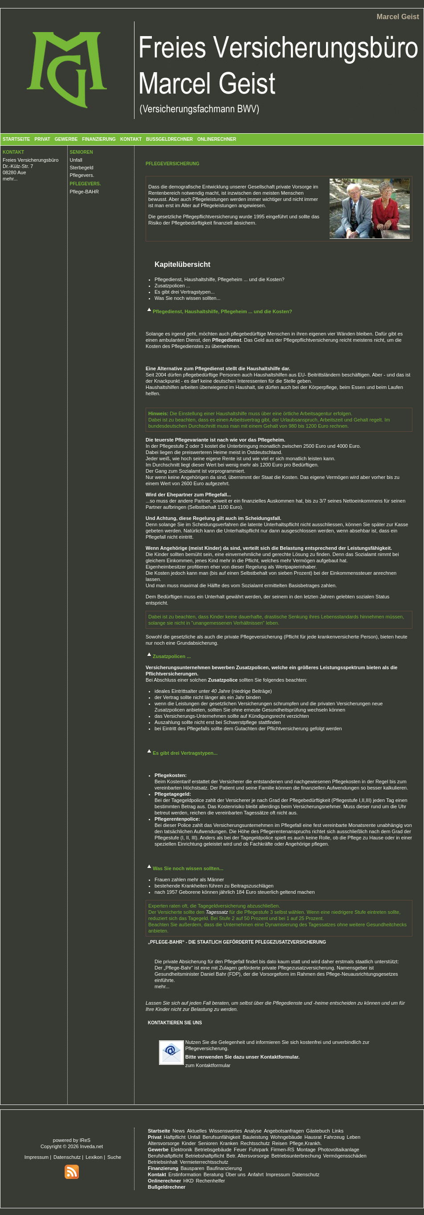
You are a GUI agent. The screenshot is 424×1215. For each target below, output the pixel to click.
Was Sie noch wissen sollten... (187, 298)
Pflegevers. (82, 175)
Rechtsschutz (255, 1143)
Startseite (16, 139)
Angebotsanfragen (284, 1130)
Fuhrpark (259, 1149)
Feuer (240, 1149)
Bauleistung (256, 1137)
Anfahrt (255, 1174)
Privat (42, 139)
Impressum (36, 1157)
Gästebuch (318, 1130)
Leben (354, 1137)
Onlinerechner (216, 139)
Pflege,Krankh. (305, 1143)
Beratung (214, 1174)
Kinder (189, 1143)
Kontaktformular (279, 1057)
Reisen (279, 1143)
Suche (114, 1157)
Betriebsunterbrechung (296, 1155)
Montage (306, 1149)
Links (338, 1130)
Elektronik (181, 1149)
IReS (85, 1140)
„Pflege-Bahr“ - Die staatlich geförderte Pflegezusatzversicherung (237, 942)
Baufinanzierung (224, 1168)
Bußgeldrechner (169, 139)
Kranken (229, 1143)
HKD (188, 1180)
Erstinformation (184, 1174)
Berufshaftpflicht (165, 1155)
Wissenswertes (225, 1130)
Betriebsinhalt (163, 1162)
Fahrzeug (334, 1137)
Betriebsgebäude (213, 1149)
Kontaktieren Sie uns (175, 1022)
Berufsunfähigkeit (222, 1137)
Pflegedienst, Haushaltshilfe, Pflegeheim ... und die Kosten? (220, 279)
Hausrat (313, 1137)
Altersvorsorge (163, 1143)
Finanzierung (99, 139)
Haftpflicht (175, 1137)
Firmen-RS (282, 1149)
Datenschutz (67, 1157)
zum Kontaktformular (207, 1065)
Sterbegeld (82, 167)
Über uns (236, 1174)
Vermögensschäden (345, 1155)
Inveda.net (91, 1146)
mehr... (10, 178)
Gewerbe (66, 139)
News (178, 1130)
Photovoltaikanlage (338, 1149)
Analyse (252, 1130)
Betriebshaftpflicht (204, 1155)
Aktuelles (197, 1130)
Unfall (76, 160)
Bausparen (192, 1168)
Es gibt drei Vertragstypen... (185, 292)
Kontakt (131, 139)
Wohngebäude (286, 1137)
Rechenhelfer (210, 1180)
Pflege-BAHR (84, 191)
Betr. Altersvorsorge (247, 1155)
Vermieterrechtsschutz (204, 1162)
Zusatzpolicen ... (172, 285)
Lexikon (94, 1157)
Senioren (208, 1143)
